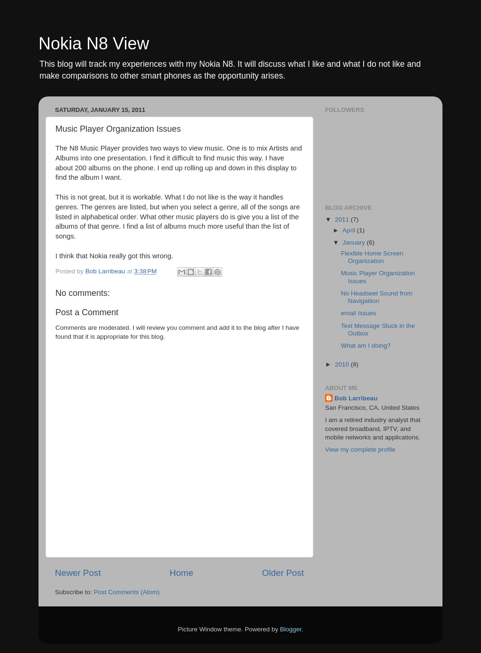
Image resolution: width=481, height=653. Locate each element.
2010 (343, 364)
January (354, 242)
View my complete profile (360, 449)
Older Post (283, 573)
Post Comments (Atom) (127, 592)
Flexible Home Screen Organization (372, 257)
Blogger (291, 629)
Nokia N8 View (94, 43)
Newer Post (78, 573)
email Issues (358, 313)
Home (181, 573)
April (349, 230)
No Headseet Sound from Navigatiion (376, 297)
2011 (343, 219)
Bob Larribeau (356, 398)
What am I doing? (366, 345)
